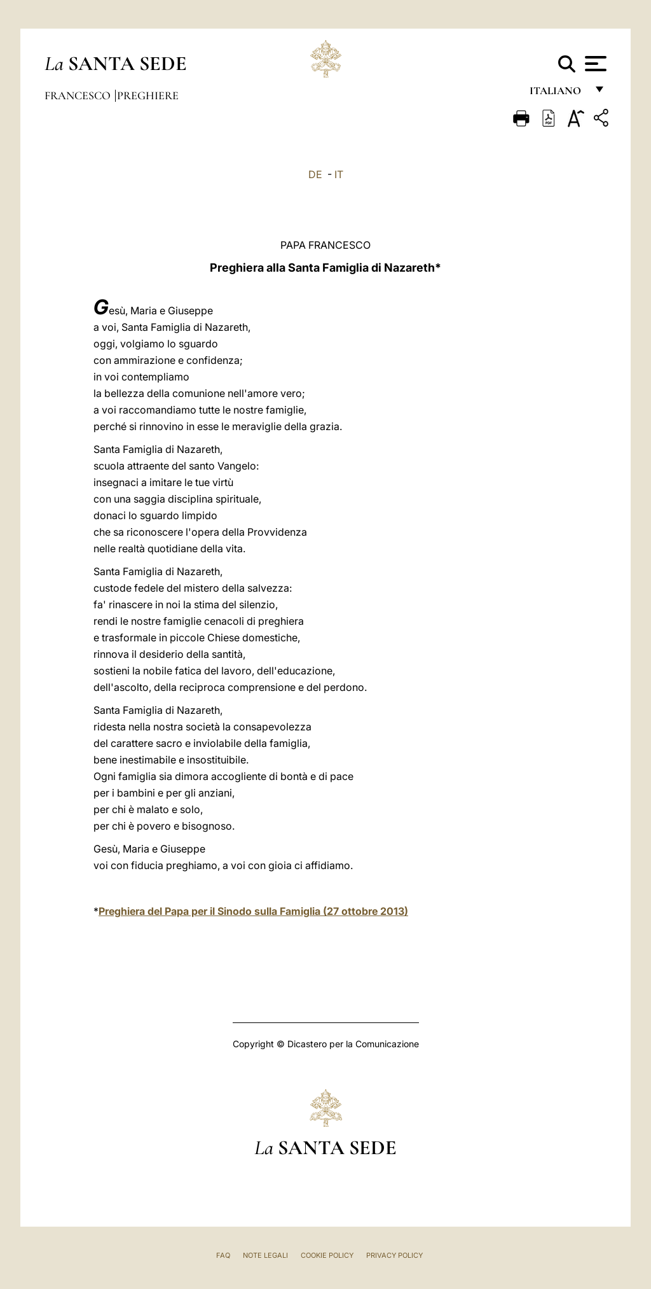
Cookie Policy (327, 1255)
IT (338, 174)
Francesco (79, 95)
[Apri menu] (594, 63)
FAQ (223, 1255)
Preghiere (148, 95)
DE (315, 174)
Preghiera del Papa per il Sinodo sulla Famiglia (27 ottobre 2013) (253, 911)
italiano (557, 94)
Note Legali (265, 1255)
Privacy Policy (394, 1255)
